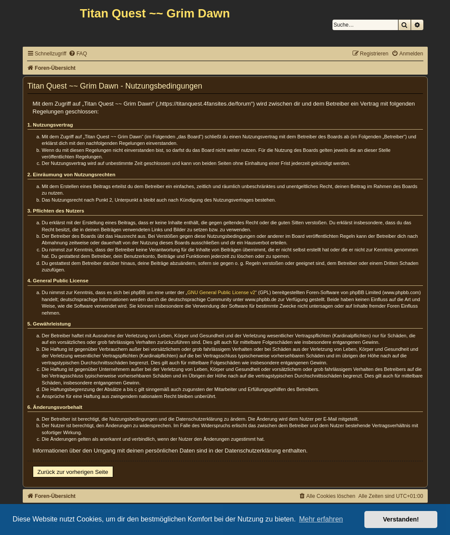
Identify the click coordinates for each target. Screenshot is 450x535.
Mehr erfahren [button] (321, 519)
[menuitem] (78, 54)
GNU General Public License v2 (221, 292)
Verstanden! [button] (401, 519)
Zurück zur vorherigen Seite (73, 472)
